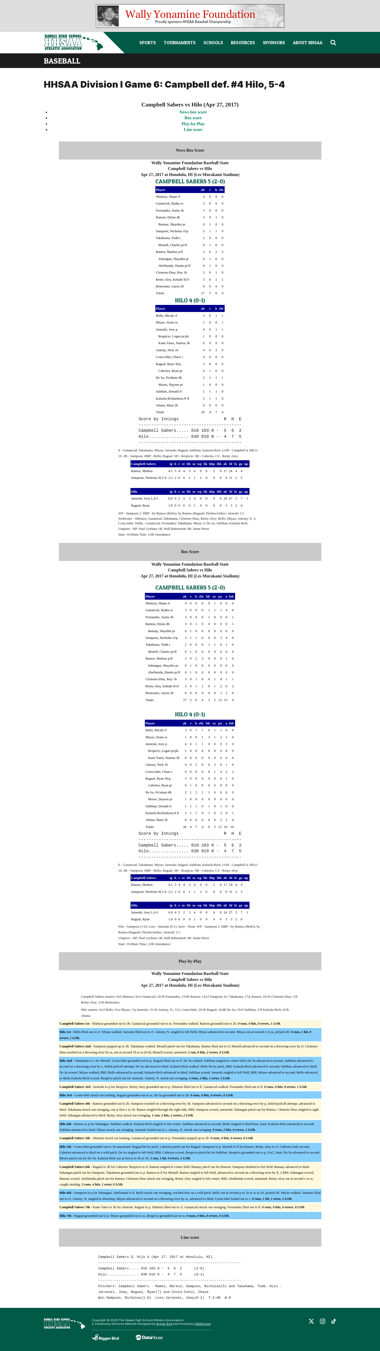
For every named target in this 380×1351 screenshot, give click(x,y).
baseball (62, 60)
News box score (193, 112)
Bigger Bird (164, 1324)
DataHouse (203, 1324)
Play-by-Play (193, 124)
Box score (193, 118)
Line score (193, 129)
